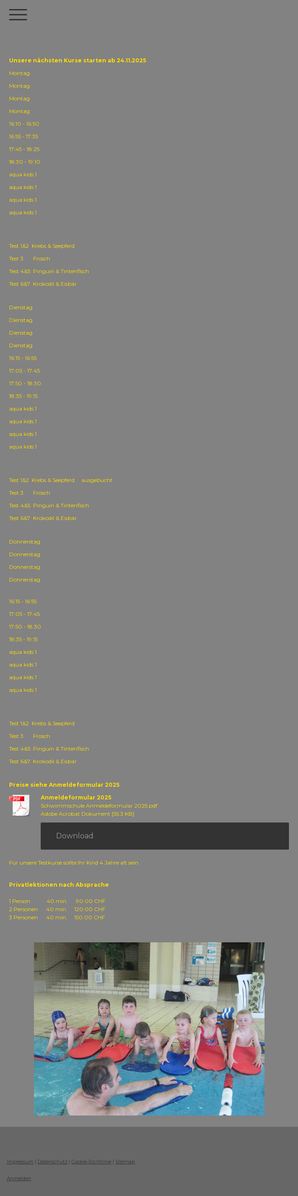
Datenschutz (52, 1162)
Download (75, 836)
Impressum (20, 1162)
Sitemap (125, 1162)
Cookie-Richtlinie (91, 1162)
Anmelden (19, 1179)
